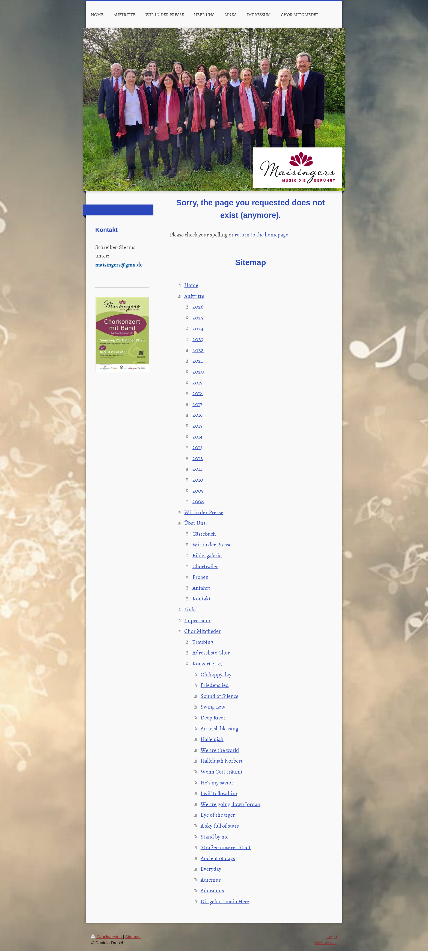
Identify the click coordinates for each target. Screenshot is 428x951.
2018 (197, 393)
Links (190, 609)
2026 (197, 306)
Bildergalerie (207, 555)
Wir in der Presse (203, 512)
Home (191, 285)
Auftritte (194, 296)
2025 (197, 317)
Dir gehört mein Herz (225, 901)
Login (331, 936)
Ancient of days (218, 858)
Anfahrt (201, 587)
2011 (197, 468)
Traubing (202, 642)
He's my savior (217, 782)
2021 (197, 360)
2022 (198, 350)
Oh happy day (216, 674)
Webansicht (326, 942)
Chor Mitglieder (202, 631)
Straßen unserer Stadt (226, 847)
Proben (200, 577)
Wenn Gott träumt (222, 771)
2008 (198, 501)
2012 (197, 458)
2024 (197, 328)
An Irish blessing (219, 728)
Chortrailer (205, 566)
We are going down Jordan (230, 804)
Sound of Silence (219, 696)
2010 (197, 479)
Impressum (197, 620)
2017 (197, 404)
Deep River (213, 717)
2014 (197, 436)
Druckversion (107, 936)
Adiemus (211, 879)
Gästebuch (204, 533)
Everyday (211, 868)
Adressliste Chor (211, 652)
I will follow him (219, 793)
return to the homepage (261, 234)
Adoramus (212, 890)
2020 (198, 371)
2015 (197, 425)
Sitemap (133, 936)
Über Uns (195, 523)
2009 (198, 490)
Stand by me (214, 836)
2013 (197, 447)
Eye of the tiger (218, 814)
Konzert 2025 (207, 663)
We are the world (220, 750)
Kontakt (201, 598)
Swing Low (213, 706)
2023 (197, 339)
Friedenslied (215, 685)
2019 (197, 382)
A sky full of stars (220, 825)
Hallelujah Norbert (222, 760)
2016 (197, 414)
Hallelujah (212, 739)
